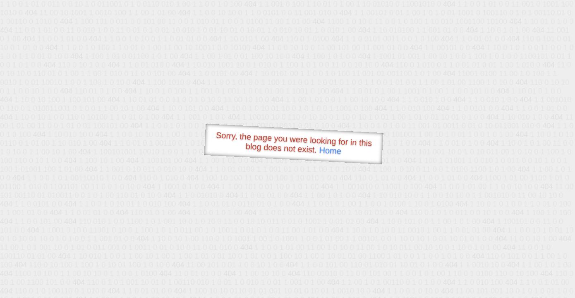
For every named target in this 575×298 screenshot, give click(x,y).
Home (330, 150)
